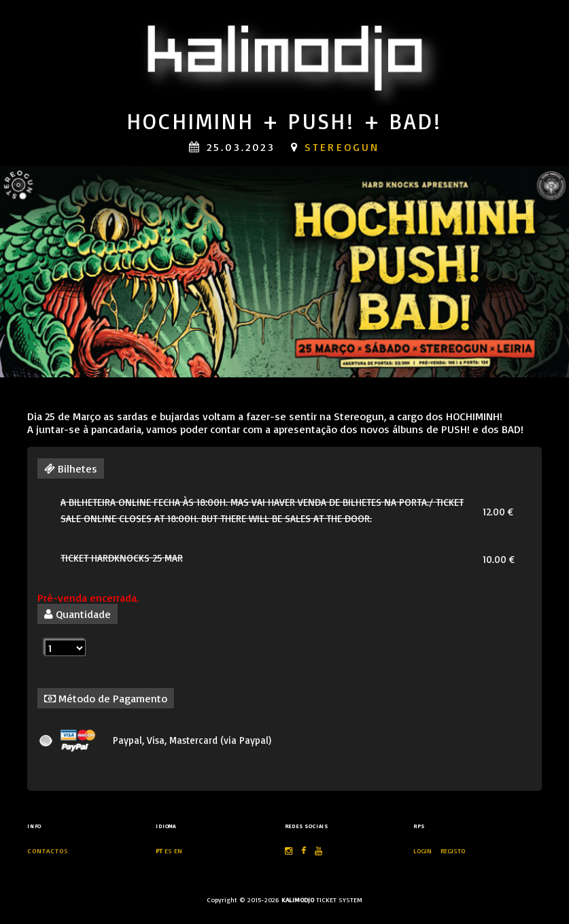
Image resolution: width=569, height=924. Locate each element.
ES (168, 850)
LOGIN (423, 850)
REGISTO (453, 850)
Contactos (48, 850)
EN (178, 850)
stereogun (342, 147)
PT (159, 850)
